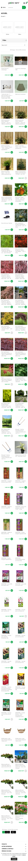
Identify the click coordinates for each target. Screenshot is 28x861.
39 (12, 832)
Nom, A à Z (14, 45)
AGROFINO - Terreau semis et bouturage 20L (20, 688)
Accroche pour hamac (6, 223)
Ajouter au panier (12, 75)
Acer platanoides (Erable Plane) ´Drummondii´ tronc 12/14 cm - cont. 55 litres (6, 406)
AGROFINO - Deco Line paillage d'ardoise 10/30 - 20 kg (20, 508)
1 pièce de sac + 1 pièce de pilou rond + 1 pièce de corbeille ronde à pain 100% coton (6, 97)
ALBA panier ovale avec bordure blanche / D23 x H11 (6, 740)
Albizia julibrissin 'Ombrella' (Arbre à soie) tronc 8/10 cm (6, 765)
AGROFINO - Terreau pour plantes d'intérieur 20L (6, 637)
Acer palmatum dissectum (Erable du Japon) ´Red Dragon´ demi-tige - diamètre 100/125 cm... (20, 329)
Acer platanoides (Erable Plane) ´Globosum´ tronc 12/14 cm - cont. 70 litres (20, 406)
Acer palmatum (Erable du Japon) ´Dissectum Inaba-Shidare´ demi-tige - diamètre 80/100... (20, 277)
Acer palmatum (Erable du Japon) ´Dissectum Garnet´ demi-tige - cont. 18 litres (6, 277)
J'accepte (14, 859)
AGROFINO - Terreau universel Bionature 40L (6, 714)
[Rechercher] (16, 7)
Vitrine (7, 34)
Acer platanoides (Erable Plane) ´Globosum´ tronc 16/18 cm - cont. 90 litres (6, 432)
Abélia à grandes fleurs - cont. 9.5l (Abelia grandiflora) (6, 173)
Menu (19, 34)
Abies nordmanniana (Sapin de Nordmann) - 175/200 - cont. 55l (21, 173)
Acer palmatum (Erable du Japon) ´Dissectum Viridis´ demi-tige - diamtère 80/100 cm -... (20, 303)
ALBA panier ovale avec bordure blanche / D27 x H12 (20, 740)
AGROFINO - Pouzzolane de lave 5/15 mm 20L (20, 559)
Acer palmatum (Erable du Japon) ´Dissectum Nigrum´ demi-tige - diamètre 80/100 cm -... (6, 303)
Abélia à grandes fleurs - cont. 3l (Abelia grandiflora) (21, 147)
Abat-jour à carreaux (20, 94)
